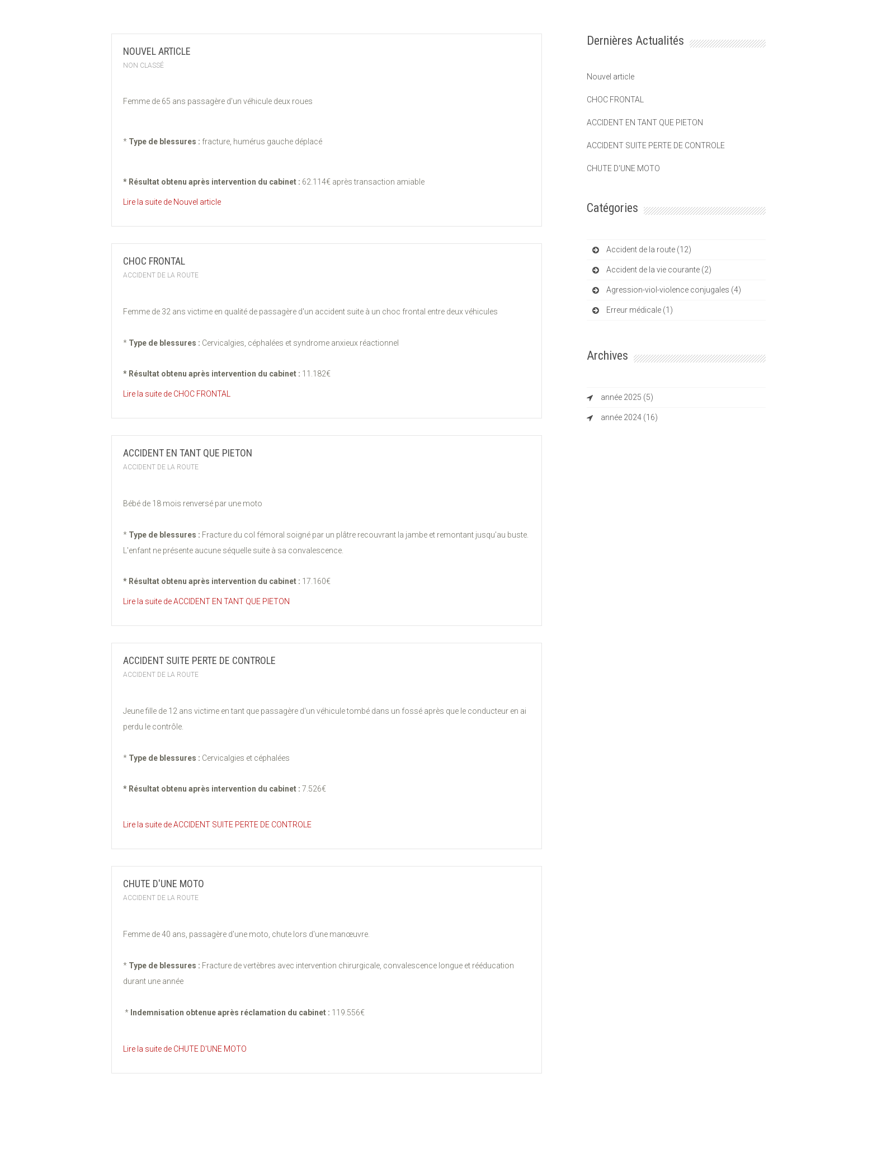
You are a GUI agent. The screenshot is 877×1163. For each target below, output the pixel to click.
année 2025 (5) (627, 397)
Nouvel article (157, 51)
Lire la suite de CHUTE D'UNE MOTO (185, 1048)
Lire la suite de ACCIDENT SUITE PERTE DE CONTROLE (217, 824)
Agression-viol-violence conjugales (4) (673, 289)
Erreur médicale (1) (639, 309)
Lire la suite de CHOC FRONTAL (176, 393)
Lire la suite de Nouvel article (172, 201)
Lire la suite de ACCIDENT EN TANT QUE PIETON (206, 601)
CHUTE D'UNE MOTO (163, 883)
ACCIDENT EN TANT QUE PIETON (187, 453)
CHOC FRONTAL (154, 261)
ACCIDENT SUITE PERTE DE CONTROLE (199, 660)
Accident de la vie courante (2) (658, 269)
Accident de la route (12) (648, 249)
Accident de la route (161, 275)
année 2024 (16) (629, 417)
